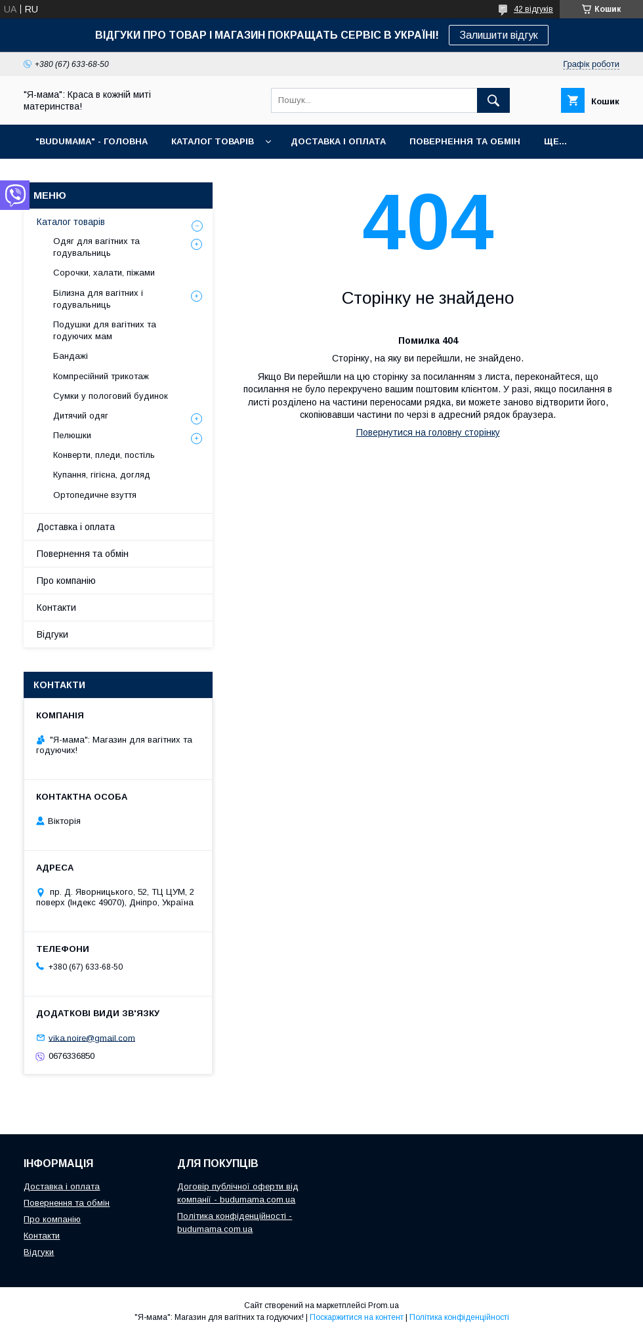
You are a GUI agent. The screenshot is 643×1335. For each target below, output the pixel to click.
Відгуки (52, 634)
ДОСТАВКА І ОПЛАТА (338, 141)
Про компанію (66, 580)
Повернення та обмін (83, 553)
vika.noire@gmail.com (92, 1037)
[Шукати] (493, 100)
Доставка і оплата (76, 527)
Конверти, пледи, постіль (104, 455)
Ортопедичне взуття (94, 495)
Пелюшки (72, 435)
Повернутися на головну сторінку (428, 432)
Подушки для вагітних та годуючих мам (104, 330)
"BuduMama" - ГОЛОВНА (91, 141)
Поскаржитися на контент (357, 1317)
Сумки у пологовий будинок (110, 396)
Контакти (56, 607)
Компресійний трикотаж (101, 376)
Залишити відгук (498, 35)
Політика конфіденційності (459, 1317)
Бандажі (70, 356)
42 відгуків (533, 9)
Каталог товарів (71, 221)
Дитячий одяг (80, 416)
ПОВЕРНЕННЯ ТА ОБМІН (464, 141)
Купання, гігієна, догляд (101, 475)
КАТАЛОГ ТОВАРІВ (212, 141)
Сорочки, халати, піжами (104, 272)
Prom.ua (383, 1305)
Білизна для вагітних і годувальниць (98, 299)
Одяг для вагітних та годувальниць (96, 247)
